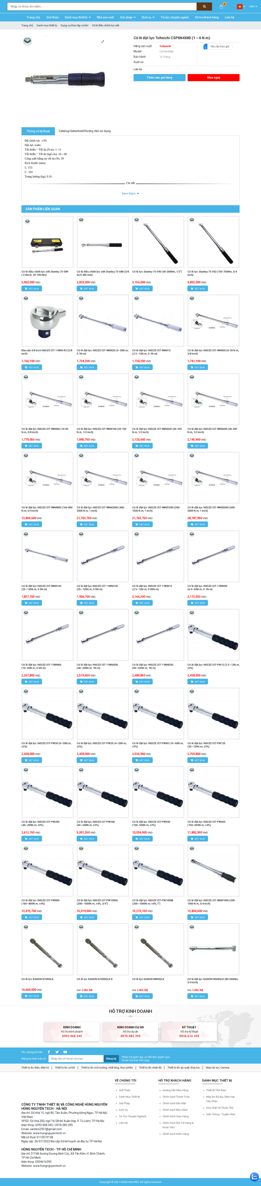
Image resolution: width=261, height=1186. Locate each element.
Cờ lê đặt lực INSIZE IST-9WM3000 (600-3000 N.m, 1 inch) (211, 509)
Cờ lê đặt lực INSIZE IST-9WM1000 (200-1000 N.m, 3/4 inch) (211, 902)
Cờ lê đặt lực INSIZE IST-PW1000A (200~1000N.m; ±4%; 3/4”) (97, 902)
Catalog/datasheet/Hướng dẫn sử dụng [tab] (85, 131)
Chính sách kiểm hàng (176, 1133)
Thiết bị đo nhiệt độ (150, 1067)
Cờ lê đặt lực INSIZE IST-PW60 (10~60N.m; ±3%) (158, 745)
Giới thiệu (124, 1090)
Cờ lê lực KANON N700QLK (37, 979)
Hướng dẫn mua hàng (175, 1090)
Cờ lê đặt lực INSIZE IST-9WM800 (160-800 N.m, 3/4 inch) (46, 509)
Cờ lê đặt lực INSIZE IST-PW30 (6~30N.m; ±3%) (46, 745)
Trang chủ (27, 25)
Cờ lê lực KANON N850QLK (148, 979)
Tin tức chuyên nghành (132, 1116)
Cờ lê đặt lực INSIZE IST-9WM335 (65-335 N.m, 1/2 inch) (157, 430)
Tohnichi (165, 46)
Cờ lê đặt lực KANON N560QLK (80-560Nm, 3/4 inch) (212, 981)
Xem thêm (129, 193)
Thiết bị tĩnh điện (216, 1090)
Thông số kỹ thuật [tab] (38, 131)
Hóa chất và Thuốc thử (219, 1107)
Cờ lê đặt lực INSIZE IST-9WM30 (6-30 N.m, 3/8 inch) (213, 352)
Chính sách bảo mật (174, 1103)
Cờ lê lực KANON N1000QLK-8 (94, 979)
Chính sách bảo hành (175, 1109)
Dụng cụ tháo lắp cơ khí (74, 25)
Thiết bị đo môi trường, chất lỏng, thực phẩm (107, 1067)
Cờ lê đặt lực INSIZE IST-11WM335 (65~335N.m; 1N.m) (152, 666)
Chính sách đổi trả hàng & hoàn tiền (178, 1125)
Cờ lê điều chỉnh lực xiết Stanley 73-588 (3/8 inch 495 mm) (103, 273)
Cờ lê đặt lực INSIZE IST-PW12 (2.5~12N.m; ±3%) (213, 666)
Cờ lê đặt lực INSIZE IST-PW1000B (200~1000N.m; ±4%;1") (152, 902)
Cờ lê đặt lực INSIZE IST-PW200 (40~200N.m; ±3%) (40, 823)
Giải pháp (124, 1103)
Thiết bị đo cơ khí (65, 1067)
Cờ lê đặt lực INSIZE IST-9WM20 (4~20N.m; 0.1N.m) (102, 352)
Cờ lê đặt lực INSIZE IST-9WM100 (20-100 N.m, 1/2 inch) (101, 430)
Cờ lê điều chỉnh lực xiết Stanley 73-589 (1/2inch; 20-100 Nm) (44, 273)
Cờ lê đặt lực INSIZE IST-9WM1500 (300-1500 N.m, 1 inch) (156, 509)
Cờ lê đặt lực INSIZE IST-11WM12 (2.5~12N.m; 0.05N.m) (152, 587)
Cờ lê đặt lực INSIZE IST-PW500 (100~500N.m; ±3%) (151, 823)
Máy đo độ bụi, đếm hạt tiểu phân (220, 1099)
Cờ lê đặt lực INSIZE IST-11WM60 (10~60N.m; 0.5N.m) (41, 666)
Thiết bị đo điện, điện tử (35, 1067)
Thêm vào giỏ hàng (159, 77)
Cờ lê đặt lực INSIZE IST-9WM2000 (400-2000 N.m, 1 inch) (101, 509)
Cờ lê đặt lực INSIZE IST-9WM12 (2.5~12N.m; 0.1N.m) (151, 352)
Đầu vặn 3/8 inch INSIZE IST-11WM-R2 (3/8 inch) (46, 352)
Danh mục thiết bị (47, 25)
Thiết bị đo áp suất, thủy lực (184, 1067)
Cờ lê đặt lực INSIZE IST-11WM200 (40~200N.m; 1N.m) (97, 666)
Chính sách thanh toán (176, 1096)
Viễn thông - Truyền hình (220, 1114)
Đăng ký (111, 1058)
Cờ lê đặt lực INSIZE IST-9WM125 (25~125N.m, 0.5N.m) (41, 587)
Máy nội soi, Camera (217, 1067)
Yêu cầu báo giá (218, 46)
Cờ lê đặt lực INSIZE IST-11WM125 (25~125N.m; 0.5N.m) (97, 587)
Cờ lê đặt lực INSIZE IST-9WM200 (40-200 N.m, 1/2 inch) (212, 430)
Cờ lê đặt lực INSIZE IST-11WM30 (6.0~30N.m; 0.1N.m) (207, 587)
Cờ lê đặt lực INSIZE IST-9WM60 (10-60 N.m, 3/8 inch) (44, 430)
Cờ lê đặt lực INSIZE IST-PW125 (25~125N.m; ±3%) (206, 745)
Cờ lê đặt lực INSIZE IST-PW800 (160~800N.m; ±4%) (40, 902)
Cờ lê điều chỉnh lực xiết (105, 25)
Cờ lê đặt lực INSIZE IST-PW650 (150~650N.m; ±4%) (206, 823)
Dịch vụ (123, 1109)
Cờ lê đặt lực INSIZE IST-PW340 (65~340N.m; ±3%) (96, 823)
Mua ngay (213, 77)
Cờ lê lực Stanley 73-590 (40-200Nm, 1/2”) (157, 271)
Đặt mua (32, 288)
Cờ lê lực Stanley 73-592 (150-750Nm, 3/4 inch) (212, 273)
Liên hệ (123, 1122)
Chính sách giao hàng (176, 1116)
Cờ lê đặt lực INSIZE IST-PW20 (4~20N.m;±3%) (102, 745)
